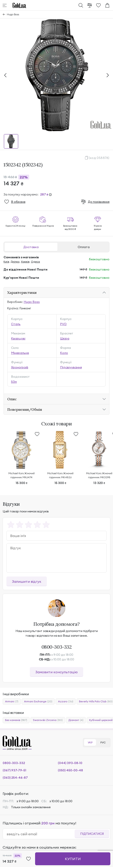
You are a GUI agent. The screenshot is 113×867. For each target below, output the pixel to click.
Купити (73, 859)
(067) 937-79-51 (14, 770)
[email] (40, 834)
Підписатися (92, 834)
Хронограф (19, 367)
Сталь (16, 324)
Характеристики (22, 292)
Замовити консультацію (56, 672)
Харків (25, 261)
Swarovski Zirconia (48, 720)
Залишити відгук (26, 581)
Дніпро (15, 261)
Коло (64, 353)
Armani (11, 701)
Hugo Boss (13, 14)
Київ (6, 261)
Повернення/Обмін (24, 409)
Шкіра (64, 338)
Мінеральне (20, 353)
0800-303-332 (56, 647)
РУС (103, 742)
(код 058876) (99, 158)
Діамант (75, 720)
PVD (63, 324)
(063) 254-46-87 (15, 778)
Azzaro (65, 701)
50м (14, 382)
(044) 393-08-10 (70, 763)
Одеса (35, 261)
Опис (12, 399)
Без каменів (16, 720)
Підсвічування (71, 367)
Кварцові (18, 338)
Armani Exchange (38, 701)
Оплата (84, 247)
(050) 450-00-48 (70, 770)
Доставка (31, 247)
